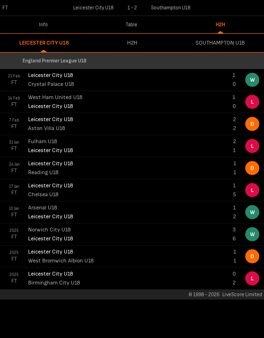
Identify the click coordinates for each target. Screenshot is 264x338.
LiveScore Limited (242, 295)
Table (131, 25)
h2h (132, 42)
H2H (220, 25)
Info (43, 25)
